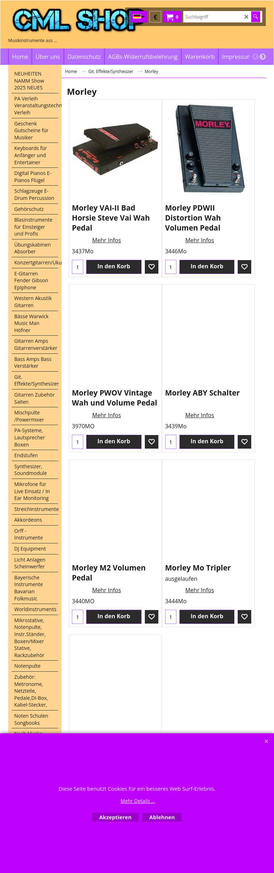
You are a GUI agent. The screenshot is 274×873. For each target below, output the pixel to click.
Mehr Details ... (138, 800)
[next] (262, 56)
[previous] (255, 56)
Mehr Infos (106, 240)
